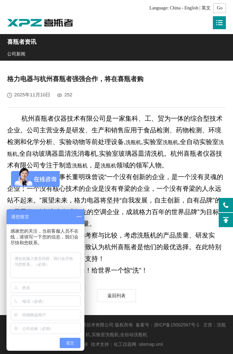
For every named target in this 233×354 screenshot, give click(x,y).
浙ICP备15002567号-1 (176, 324)
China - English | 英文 (190, 8)
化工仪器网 (125, 344)
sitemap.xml (151, 344)
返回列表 (116, 295)
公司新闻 (16, 53)
